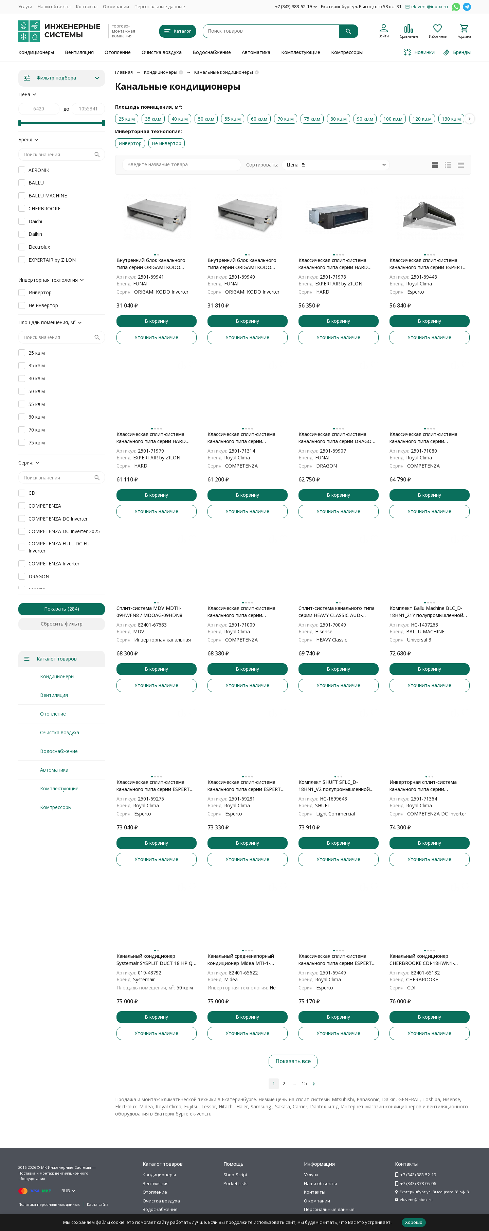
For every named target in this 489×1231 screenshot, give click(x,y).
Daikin (35, 234)
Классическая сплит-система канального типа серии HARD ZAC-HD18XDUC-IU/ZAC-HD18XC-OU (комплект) (154, 438)
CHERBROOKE (44, 208)
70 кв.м (285, 119)
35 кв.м (153, 119)
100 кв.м (392, 119)
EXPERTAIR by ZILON (52, 260)
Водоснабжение (212, 52)
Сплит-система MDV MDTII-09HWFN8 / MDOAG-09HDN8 (149, 611)
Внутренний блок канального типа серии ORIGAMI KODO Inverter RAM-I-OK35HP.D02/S (241, 264)
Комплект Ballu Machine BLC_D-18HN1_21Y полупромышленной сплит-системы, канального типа (428, 612)
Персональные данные (159, 6)
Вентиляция (79, 52)
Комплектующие (300, 52)
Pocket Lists (235, 1183)
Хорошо (413, 1222)
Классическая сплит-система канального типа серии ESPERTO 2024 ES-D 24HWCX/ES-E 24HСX (337, 960)
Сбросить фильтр (62, 623)
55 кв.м (232, 119)
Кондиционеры (36, 52)
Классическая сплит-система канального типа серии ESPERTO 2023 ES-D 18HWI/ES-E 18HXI (246, 786)
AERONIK (39, 170)
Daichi (35, 221)
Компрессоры (347, 52)
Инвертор (130, 143)
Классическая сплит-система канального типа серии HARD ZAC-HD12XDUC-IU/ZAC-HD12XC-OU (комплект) (336, 264)
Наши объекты (54, 6)
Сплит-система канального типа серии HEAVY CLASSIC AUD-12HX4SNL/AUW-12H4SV (336, 612)
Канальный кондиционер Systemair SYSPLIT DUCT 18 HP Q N (154, 960)
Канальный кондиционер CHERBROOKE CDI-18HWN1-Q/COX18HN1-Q (422, 960)
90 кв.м (365, 119)
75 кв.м (312, 119)
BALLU (36, 182)
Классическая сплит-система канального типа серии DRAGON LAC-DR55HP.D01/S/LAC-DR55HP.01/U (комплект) (336, 438)
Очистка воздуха (162, 52)
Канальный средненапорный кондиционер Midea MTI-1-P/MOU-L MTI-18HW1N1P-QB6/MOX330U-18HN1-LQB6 (240, 960)
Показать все (293, 1061)
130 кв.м (451, 119)
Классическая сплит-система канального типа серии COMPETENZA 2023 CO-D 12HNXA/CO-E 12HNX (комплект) (244, 438)
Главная (124, 72)
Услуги (25, 6)
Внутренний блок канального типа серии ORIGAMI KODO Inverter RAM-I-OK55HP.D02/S (150, 264)
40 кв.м (179, 119)
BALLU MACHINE (48, 195)
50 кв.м (206, 119)
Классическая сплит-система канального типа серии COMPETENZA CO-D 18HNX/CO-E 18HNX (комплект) (245, 612)
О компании (116, 6)
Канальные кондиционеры (223, 72)
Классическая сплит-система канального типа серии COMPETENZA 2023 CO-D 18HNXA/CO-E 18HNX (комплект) (427, 438)
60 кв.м (259, 119)
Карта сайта (98, 1204)
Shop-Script (235, 1175)
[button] (469, 119)
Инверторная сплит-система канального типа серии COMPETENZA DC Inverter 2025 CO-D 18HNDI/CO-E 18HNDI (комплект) (425, 786)
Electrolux (39, 247)
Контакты (86, 6)
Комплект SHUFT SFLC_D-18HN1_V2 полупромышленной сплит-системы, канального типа (337, 786)
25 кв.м (127, 119)
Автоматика (256, 52)
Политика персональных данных (49, 1204)
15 (304, 1083)
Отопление (118, 52)
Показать (55, 608)
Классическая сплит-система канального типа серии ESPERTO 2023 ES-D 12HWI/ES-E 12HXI (155, 786)
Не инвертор (166, 143)
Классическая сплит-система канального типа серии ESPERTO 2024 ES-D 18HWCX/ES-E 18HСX (428, 264)
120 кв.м (422, 119)
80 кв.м (338, 119)
